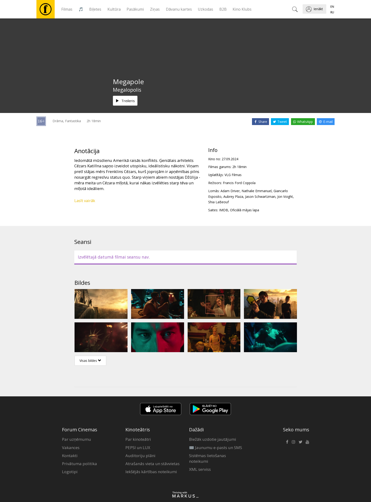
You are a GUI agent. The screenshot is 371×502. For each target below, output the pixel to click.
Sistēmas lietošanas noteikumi (207, 458)
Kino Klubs (242, 9)
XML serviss (200, 469)
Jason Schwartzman (260, 196)
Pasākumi (135, 9)
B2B (223, 9)
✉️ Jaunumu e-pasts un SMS (215, 447)
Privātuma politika (79, 463)
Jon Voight (285, 196)
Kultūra (114, 9)
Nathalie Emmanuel (257, 191)
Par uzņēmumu (76, 439)
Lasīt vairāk (84, 200)
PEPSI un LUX (137, 447)
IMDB (223, 210)
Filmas (66, 9)
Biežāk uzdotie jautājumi (212, 439)
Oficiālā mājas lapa (244, 210)
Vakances (71, 447)
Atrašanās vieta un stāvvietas (152, 463)
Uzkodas (205, 9)
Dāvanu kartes (179, 9)
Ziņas (155, 9)
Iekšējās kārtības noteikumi (151, 471)
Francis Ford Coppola (239, 183)
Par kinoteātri (138, 439)
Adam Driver (230, 191)
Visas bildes (90, 360)
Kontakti (70, 455)
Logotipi (70, 471)
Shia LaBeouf (218, 202)
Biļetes (95, 9)
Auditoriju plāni (140, 455)
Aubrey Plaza (233, 196)
